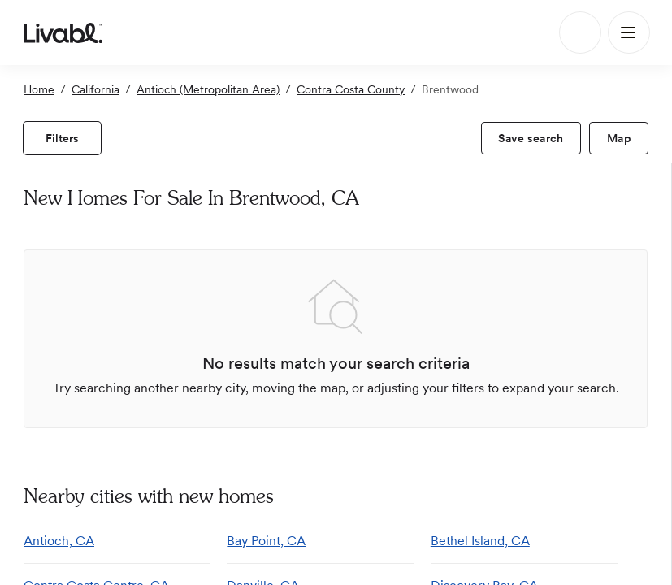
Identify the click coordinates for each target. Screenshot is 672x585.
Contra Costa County (351, 89)
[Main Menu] (629, 32)
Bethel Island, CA (480, 540)
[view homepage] (63, 32)
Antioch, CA (59, 540)
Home (39, 89)
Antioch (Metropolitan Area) (208, 89)
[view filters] (62, 138)
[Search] (580, 32)
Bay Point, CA (266, 540)
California (95, 89)
